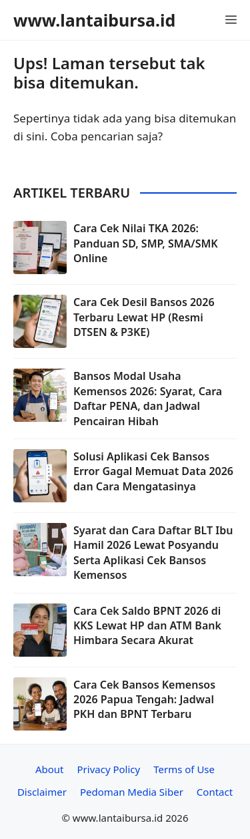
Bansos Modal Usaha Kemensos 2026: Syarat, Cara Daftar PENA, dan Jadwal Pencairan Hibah (147, 398)
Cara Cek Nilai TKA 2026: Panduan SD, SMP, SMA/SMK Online (145, 243)
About (49, 769)
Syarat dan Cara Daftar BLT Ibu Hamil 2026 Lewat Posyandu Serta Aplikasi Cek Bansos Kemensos (153, 552)
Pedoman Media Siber (131, 791)
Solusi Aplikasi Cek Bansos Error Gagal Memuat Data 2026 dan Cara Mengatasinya (153, 471)
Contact (215, 791)
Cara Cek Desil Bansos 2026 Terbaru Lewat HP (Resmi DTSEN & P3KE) (144, 317)
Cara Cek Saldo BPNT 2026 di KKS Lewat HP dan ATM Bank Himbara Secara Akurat (147, 625)
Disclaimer (42, 791)
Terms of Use (184, 769)
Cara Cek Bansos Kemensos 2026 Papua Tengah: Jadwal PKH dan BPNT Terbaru (144, 699)
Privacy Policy (109, 769)
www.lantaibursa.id (94, 20)
